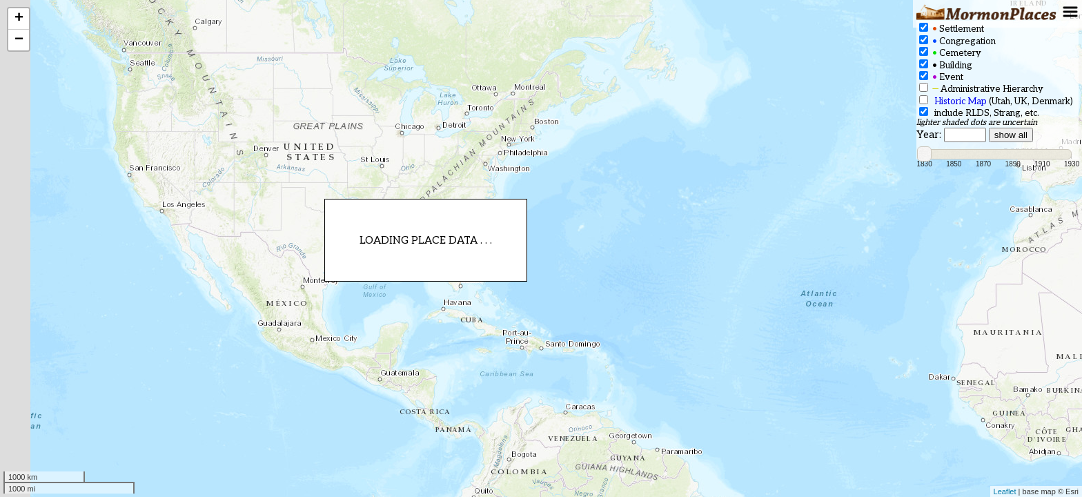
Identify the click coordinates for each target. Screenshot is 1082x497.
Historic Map (960, 101)
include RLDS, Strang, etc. (979, 113)
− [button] (18, 40)
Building (945, 65)
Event (941, 77)
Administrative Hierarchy (981, 89)
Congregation (957, 41)
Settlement (951, 29)
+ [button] (18, 18)
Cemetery (950, 53)
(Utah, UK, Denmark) (996, 101)
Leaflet (1005, 491)
